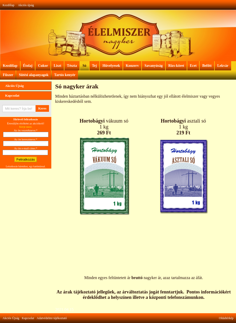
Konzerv (132, 66)
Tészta (72, 66)
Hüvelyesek (111, 66)
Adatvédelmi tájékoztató (52, 318)
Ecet (193, 66)
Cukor (43, 66)
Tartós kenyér (64, 75)
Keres (42, 108)
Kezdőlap (8, 5)
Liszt (57, 66)
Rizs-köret (176, 66)
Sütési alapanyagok (33, 75)
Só (84, 66)
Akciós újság (26, 5)
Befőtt (207, 66)
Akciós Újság (14, 86)
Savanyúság (153, 66)
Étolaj (28, 66)
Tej (94, 66)
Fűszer (8, 75)
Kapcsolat (12, 95)
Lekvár (223, 66)
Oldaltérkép (226, 318)
